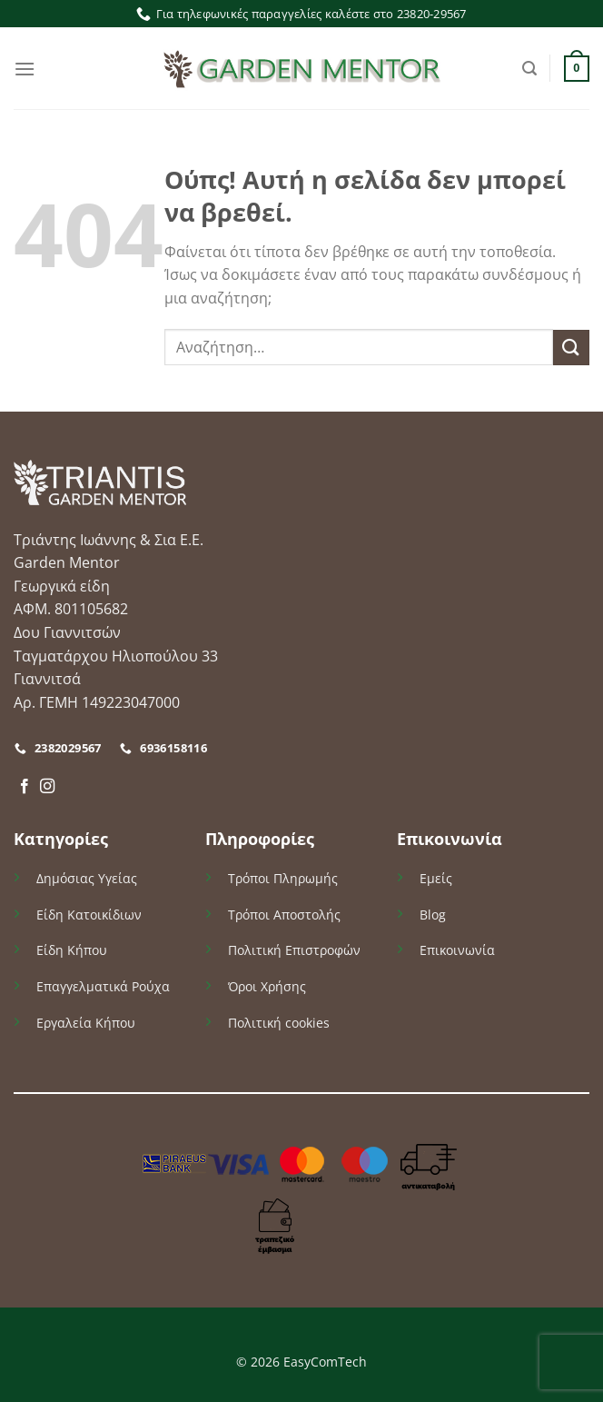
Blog (433, 914)
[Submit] (571, 347)
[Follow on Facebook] (24, 787)
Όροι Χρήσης (267, 986)
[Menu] (24, 68)
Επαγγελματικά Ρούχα (103, 986)
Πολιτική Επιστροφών (294, 950)
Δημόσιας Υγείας (86, 878)
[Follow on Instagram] (47, 787)
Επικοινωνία (457, 950)
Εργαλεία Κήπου (85, 1022)
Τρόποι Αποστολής (284, 914)
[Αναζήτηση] (529, 68)
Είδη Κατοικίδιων (89, 914)
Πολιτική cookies (279, 1022)
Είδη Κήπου (71, 950)
